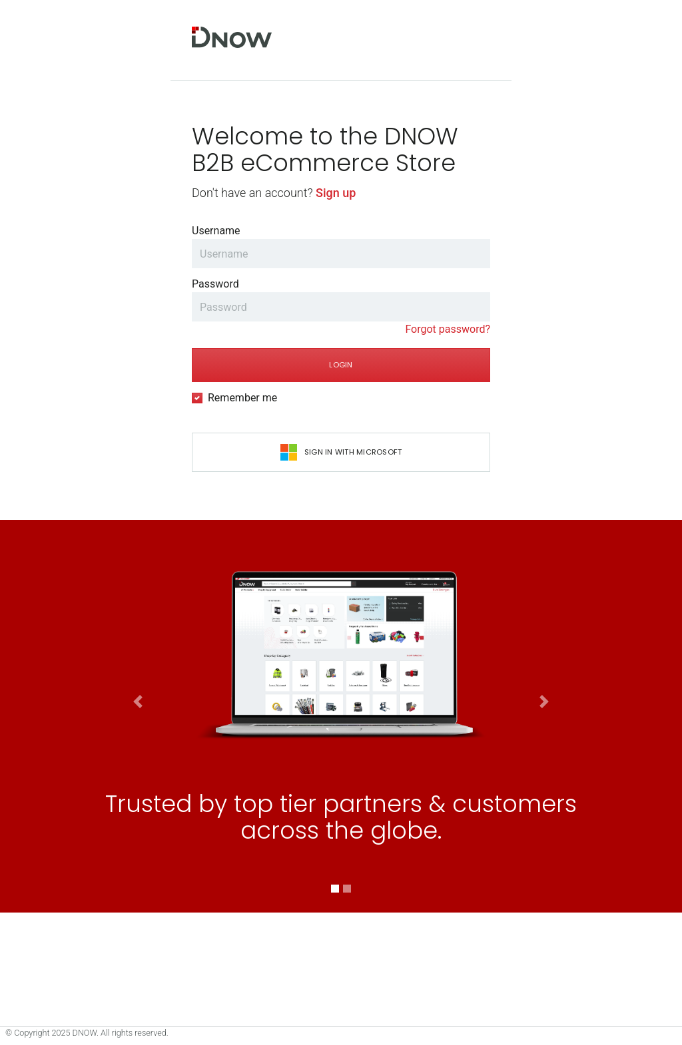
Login (340, 364)
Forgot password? (447, 329)
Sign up (336, 193)
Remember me (242, 397)
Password (215, 284)
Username (216, 230)
